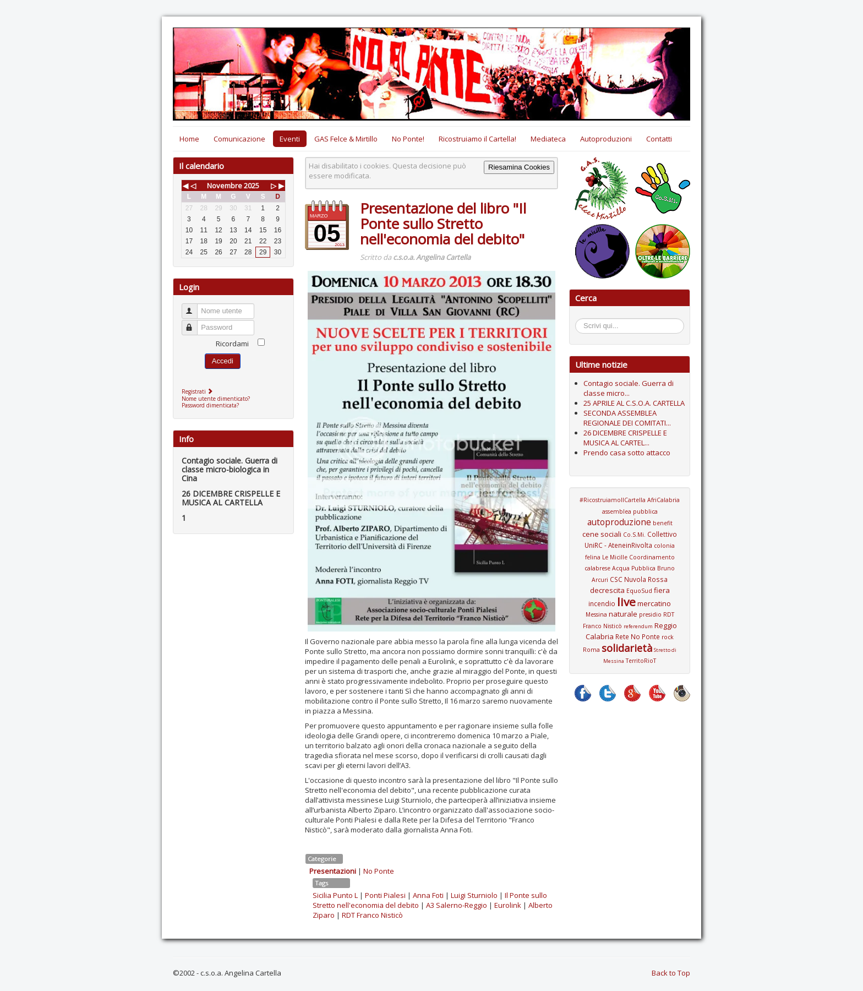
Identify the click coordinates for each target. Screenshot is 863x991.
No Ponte (378, 871)
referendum (638, 626)
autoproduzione (619, 522)
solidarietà (627, 648)
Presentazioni (332, 871)
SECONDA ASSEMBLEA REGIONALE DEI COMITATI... (627, 418)
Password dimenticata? (210, 405)
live (626, 601)
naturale (623, 614)
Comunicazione (239, 139)
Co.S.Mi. (634, 534)
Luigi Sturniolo (474, 895)
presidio (650, 614)
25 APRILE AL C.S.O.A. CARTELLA (634, 403)
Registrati (198, 391)
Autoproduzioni (606, 139)
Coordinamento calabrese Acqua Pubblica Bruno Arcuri (630, 568)
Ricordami (232, 344)
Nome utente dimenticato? (216, 398)
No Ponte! (408, 139)
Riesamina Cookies (519, 167)
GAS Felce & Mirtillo (346, 139)
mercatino (654, 603)
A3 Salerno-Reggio (456, 905)
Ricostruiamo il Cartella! (477, 139)
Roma (591, 650)
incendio (601, 603)
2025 (251, 185)
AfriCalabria (663, 500)
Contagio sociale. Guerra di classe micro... (628, 388)
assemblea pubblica (630, 511)
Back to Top (671, 973)
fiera (662, 590)
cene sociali (601, 534)
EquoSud (639, 591)
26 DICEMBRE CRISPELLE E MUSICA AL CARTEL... (625, 438)
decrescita (607, 590)
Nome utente (194, 306)
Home (189, 139)
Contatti (659, 139)
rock (668, 637)
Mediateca (548, 139)
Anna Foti (428, 895)
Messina (596, 614)
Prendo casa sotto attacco (626, 453)
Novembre (224, 185)
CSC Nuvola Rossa (639, 579)
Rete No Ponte (637, 636)
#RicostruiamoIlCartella (613, 500)
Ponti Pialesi (385, 895)
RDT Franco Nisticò (372, 915)
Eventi (290, 139)
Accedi (222, 361)
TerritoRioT (641, 661)
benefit (663, 523)
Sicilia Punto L (335, 895)
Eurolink (507, 905)
